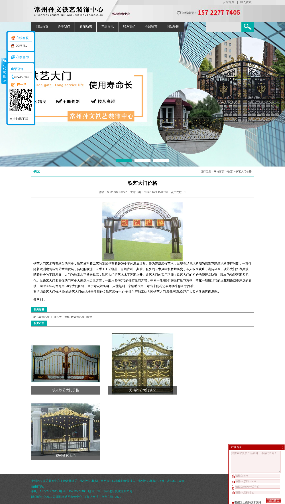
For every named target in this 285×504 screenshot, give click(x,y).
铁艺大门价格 (244, 171)
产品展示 (107, 26)
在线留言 (151, 26)
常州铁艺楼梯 (89, 481)
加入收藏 (246, 2)
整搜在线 (107, 496)
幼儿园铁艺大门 (42, 317)
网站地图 (173, 26)
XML (118, 496)
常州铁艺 (71, 481)
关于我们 (64, 26)
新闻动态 (85, 26)
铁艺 (230, 171)
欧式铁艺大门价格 (81, 317)
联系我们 (129, 26)
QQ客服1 (21, 45)
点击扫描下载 (19, 119)
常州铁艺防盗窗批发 (114, 481)
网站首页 (42, 26)
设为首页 (228, 2)
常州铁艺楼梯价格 (149, 481)
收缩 (4, 71)
